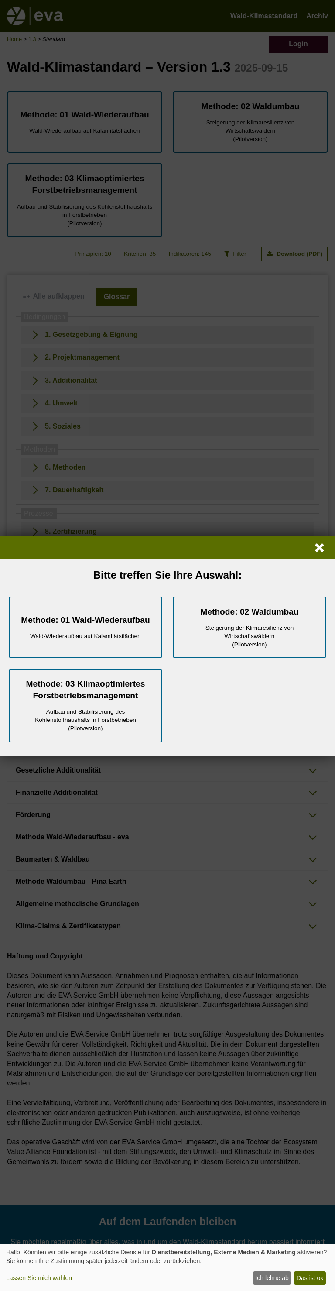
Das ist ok (310, 1277)
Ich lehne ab (271, 1277)
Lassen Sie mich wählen (39, 1277)
